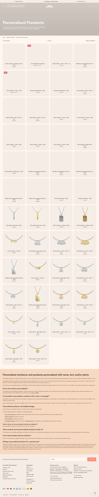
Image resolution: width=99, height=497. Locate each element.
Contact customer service (56, 480)
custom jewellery (35, 392)
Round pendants (9, 418)
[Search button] (8, 6)
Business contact (78, 469)
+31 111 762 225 (54, 476)
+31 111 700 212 (77, 475)
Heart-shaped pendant (10, 414)
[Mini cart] (95, 6)
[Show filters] (6, 40)
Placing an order (6, 467)
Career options (29, 469)
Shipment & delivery (7, 475)
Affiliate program (30, 474)
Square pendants (9, 416)
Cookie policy (5, 494)
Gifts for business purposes (80, 467)
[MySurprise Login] (90, 6)
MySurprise (5, 477)
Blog (27, 472)
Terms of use (21, 494)
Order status (6, 473)
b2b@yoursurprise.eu (78, 477)
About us (28, 467)
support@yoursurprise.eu (55, 478)
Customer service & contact (9, 478)
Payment (5, 469)
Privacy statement (13, 494)
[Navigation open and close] (4, 6)
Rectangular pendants (10, 421)
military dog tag (29, 421)
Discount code (29, 476)
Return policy (29, 470)
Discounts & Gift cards (8, 471)
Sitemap (26, 494)
